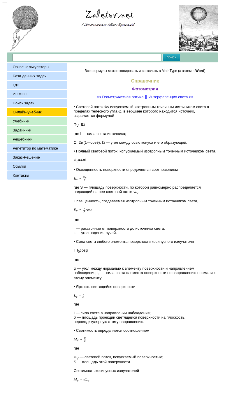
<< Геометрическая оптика (120, 97)
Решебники (23, 139)
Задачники (22, 130)
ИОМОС (20, 94)
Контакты (21, 175)
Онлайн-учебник (27, 112)
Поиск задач (23, 103)
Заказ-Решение (26, 157)
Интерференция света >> (171, 97)
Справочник (145, 80)
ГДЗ (16, 85)
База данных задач (31, 76)
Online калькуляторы (31, 67)
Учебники (21, 121)
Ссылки (19, 166)
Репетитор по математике (35, 148)
